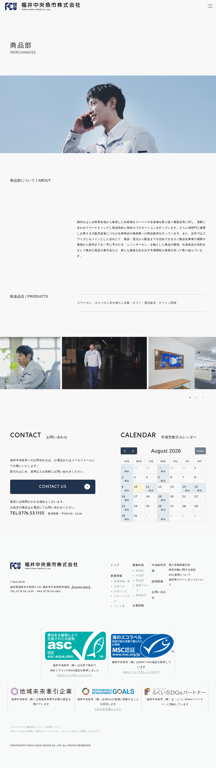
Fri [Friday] (187, 461)
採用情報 (157, 581)
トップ (115, 565)
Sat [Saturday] (199, 461)
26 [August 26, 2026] (160, 506)
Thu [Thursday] (175, 461)
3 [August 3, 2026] (135, 477)
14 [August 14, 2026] (184, 486)
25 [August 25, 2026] (148, 506)
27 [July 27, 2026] (136, 467)
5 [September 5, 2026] (195, 515)
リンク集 (119, 606)
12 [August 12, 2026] (160, 486)
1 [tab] (190, 397)
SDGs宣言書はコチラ (108, 709)
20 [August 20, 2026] (172, 496)
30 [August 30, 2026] (123, 515)
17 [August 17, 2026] (136, 496)
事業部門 (141, 595)
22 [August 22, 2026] (196, 496)
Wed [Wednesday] (163, 461)
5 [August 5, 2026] (159, 477)
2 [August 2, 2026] (122, 477)
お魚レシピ (120, 591)
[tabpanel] (108, 363)
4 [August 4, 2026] (147, 477)
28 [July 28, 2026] (148, 467)
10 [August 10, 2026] (136, 486)
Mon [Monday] (139, 461)
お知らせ (119, 586)
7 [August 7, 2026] (183, 477)
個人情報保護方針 (179, 564)
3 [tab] (203, 397)
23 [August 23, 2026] (123, 506)
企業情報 (138, 605)
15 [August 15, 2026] (196, 486)
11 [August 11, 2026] (148, 486)
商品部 (140, 580)
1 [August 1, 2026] (195, 467)
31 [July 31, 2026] (184, 467)
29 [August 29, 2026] (196, 506)
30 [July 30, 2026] (172, 467)
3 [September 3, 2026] (171, 515)
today (200, 450)
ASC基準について (180, 574)
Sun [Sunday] (127, 461)
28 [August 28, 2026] (184, 506)
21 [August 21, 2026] (184, 496)
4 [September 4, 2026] (183, 515)
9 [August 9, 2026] (122, 486)
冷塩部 (140, 575)
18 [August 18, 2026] (148, 496)
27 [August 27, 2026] (172, 506)
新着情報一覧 (122, 581)
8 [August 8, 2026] (195, 477)
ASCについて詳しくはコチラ (74, 675)
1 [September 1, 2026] (147, 515)
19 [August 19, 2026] (160, 496)
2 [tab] (196, 397)
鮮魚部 (140, 570)
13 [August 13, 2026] (172, 486)
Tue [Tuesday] (151, 461)
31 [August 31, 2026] (136, 515)
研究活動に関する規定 (182, 569)
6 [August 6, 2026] (171, 477)
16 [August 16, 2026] (123, 496)
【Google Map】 (81, 587)
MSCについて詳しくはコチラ (141, 672)
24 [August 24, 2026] (136, 506)
